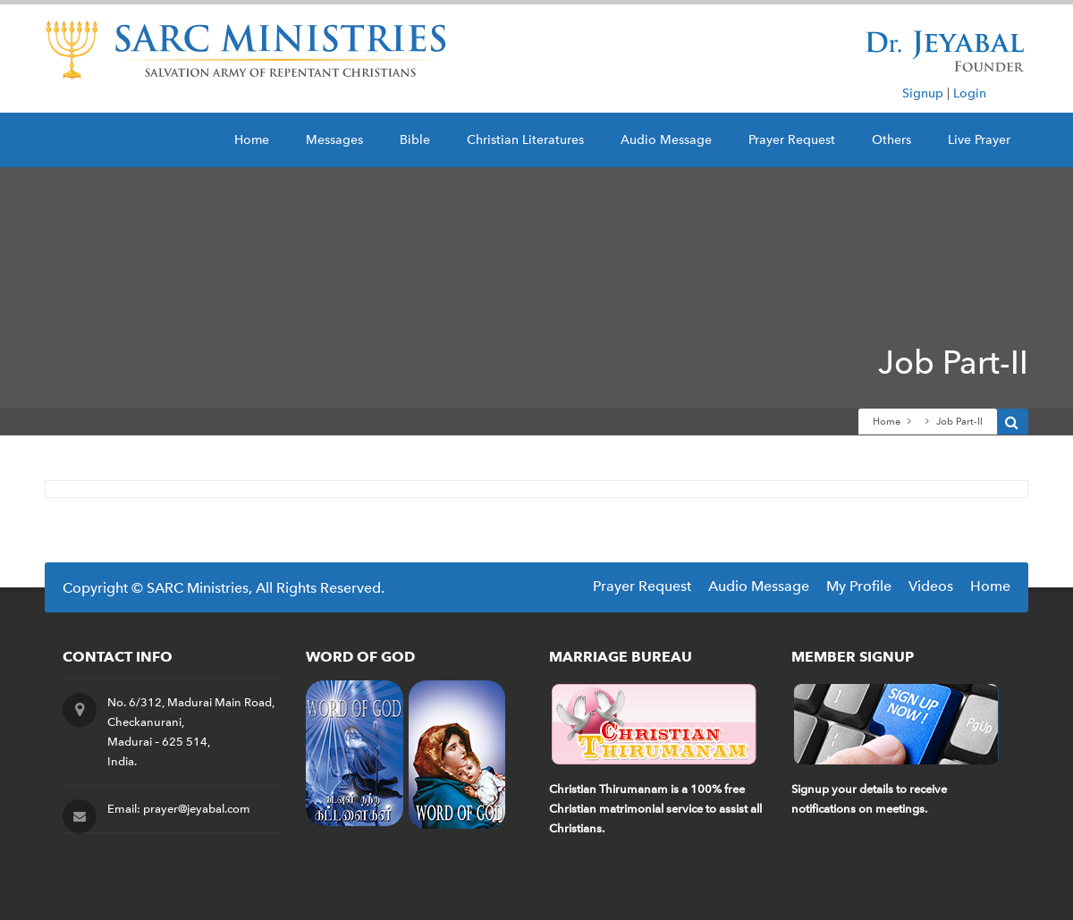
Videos (930, 586)
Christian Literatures (525, 140)
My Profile (858, 586)
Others (891, 140)
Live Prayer (979, 140)
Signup (922, 93)
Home (251, 140)
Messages (334, 140)
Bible (415, 140)
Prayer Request (791, 140)
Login (969, 93)
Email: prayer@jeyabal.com (178, 808)
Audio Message (666, 140)
